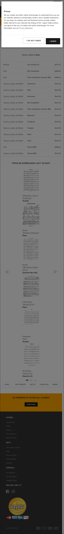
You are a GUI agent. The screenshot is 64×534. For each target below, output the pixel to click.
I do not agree (33, 40)
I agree (53, 41)
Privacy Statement (26, 28)
